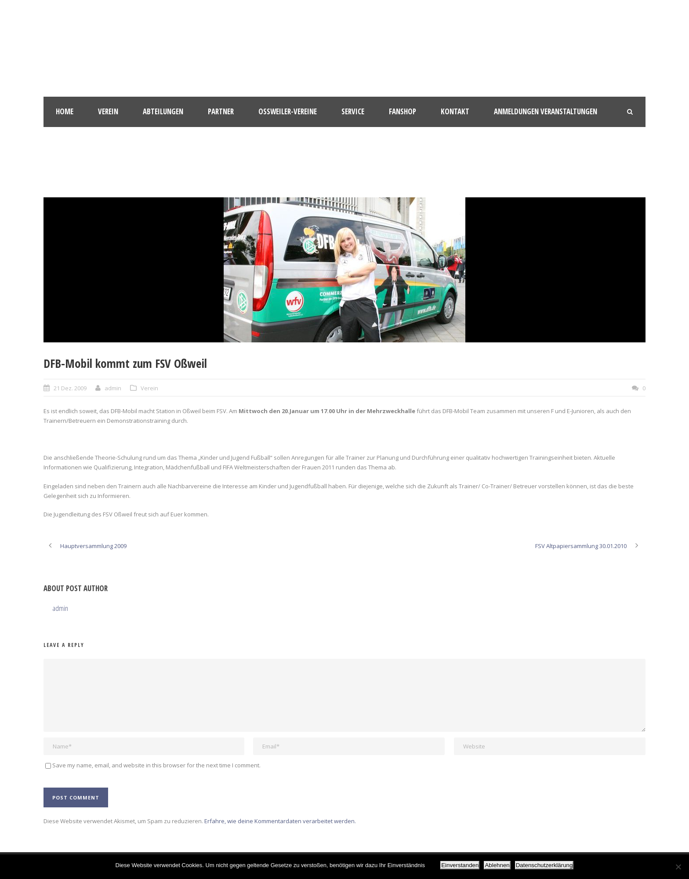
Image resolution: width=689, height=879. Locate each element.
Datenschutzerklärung (544, 865)
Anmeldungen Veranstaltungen (545, 111)
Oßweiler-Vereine (287, 111)
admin (113, 388)
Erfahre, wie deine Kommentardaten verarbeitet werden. (280, 821)
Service (352, 111)
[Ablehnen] (678, 866)
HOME (64, 111)
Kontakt (455, 111)
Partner (221, 111)
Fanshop (402, 111)
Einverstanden (460, 865)
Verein (108, 111)
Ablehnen (497, 865)
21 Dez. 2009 (70, 388)
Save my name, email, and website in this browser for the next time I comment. (156, 765)
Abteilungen (163, 111)
